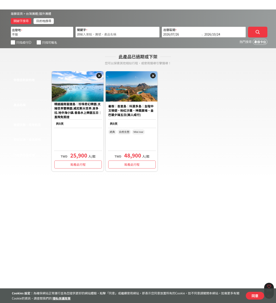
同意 (254, 295)
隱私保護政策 (61, 298)
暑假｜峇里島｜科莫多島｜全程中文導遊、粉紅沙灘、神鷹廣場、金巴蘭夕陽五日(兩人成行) (131, 110)
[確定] (257, 32)
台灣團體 (32, 13)
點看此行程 (78, 164)
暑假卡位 (260, 42)
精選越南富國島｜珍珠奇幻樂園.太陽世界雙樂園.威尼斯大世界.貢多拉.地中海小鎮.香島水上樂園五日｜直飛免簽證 (78, 110)
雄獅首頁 (17, 13)
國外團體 (45, 13)
